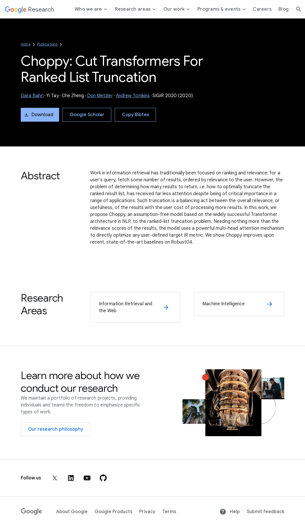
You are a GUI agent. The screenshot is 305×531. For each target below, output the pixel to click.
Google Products (113, 512)
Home (26, 44)
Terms (169, 512)
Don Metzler (100, 96)
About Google (72, 512)
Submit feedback (265, 512)
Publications (47, 44)
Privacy (147, 512)
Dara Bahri (32, 96)
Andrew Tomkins (133, 96)
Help (229, 511)
